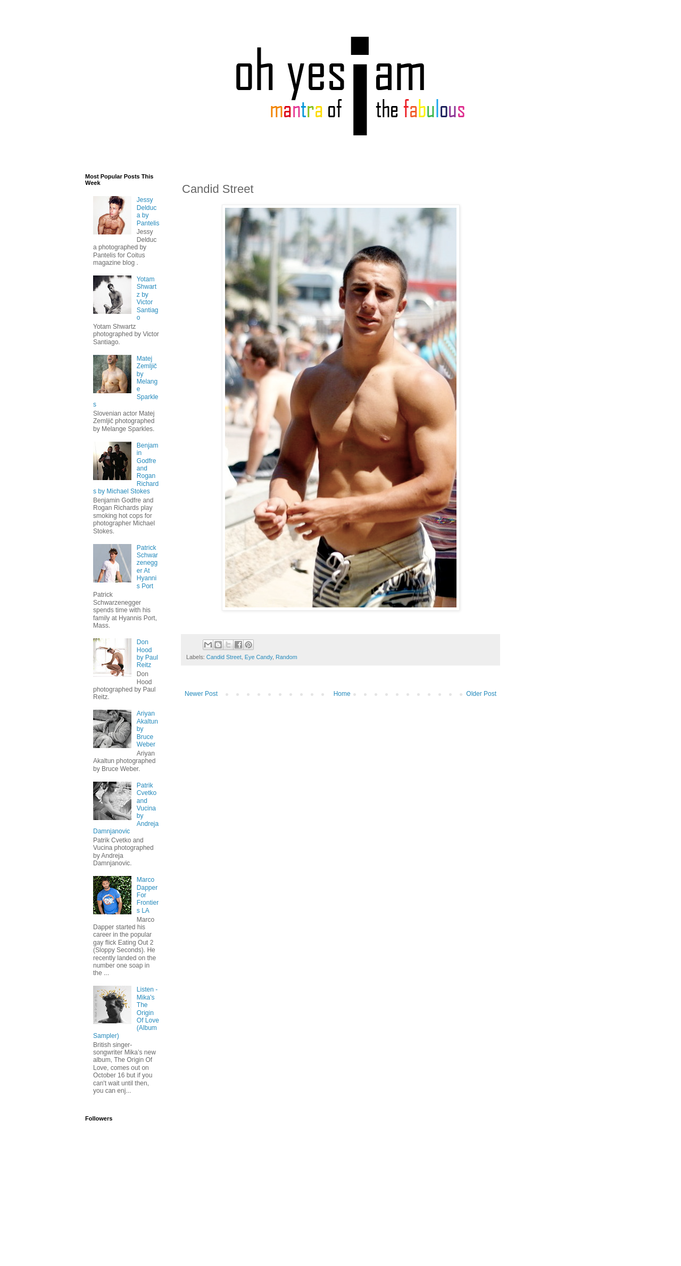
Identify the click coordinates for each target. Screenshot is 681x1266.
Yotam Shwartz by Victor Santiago (148, 298)
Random (286, 657)
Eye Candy (258, 657)
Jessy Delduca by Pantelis (148, 211)
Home (342, 693)
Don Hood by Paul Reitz (147, 653)
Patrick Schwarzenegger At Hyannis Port (147, 567)
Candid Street (224, 657)
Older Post (481, 693)
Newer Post (201, 693)
